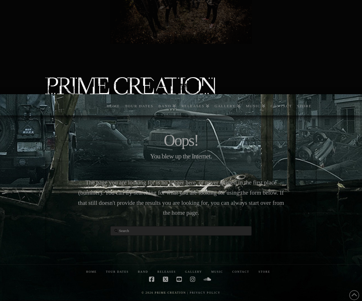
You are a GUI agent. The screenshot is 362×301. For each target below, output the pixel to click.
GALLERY (193, 271)
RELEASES (166, 271)
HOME (91, 271)
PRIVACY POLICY (205, 292)
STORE (264, 271)
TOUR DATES (117, 271)
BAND (143, 271)
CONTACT (240, 271)
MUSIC (217, 271)
